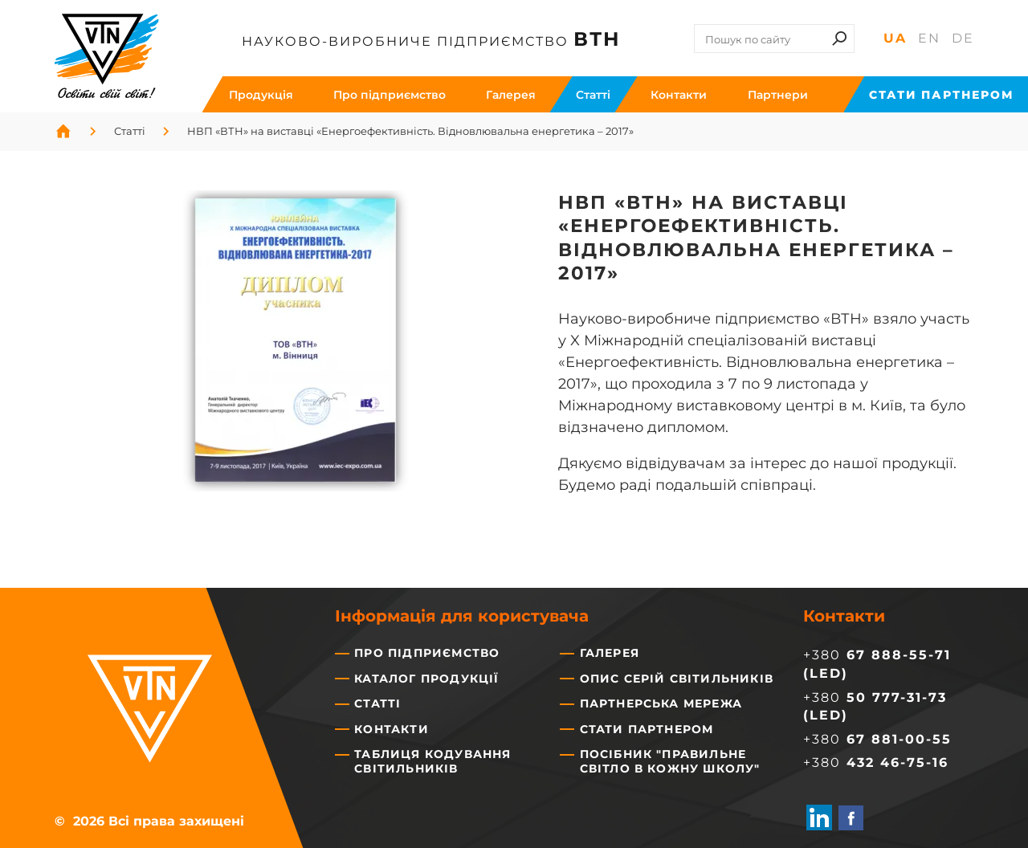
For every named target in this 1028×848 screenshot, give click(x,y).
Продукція (261, 95)
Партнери (778, 95)
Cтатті (593, 95)
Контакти (679, 95)
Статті (377, 703)
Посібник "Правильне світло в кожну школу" (670, 761)
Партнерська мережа (661, 703)
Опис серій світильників (677, 678)
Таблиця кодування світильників (432, 761)
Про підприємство (389, 95)
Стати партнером (941, 95)
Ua (895, 38)
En (929, 38)
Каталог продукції (426, 678)
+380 (877, 739)
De (963, 38)
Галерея (511, 95)
